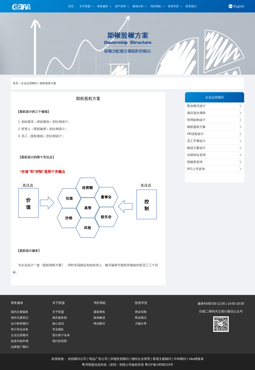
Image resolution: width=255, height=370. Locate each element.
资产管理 (120, 6)
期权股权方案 (48, 83)
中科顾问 (180, 358)
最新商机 (99, 311)
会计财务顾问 (19, 323)
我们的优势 (59, 341)
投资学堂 (173, 6)
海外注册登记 (19, 317)
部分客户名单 (61, 335)
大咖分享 (141, 323)
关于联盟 (84, 6)
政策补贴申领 (19, 341)
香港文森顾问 (162, 358)
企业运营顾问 (29, 83)
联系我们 (191, 6)
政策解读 (99, 317)
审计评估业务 (19, 329)
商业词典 (141, 311)
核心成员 (58, 323)
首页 (71, 6)
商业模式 (141, 317)
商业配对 (99, 323)
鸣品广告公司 (98, 358)
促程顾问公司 (77, 358)
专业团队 (58, 329)
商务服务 (102, 6)
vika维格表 (196, 358)
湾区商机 (155, 6)
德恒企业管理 (140, 358)
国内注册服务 (19, 311)
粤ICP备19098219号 (159, 364)
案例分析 (138, 6)
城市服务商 (59, 317)
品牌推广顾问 (19, 346)
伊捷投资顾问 (119, 358)
